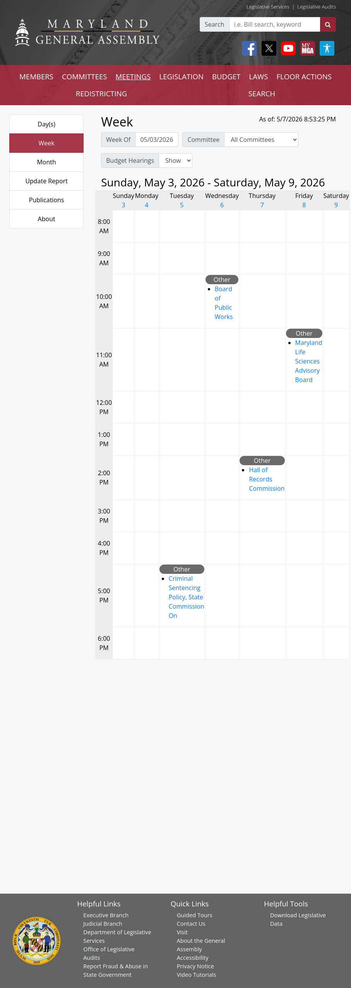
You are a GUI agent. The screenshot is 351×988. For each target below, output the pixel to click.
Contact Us (191, 923)
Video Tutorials (196, 974)
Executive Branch (105, 915)
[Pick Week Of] (156, 139)
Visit (182, 932)
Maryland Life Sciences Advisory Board (308, 361)
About (46, 219)
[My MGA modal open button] (306, 48)
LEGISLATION (181, 76)
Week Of (118, 139)
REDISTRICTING (101, 93)
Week (47, 143)
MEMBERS (36, 76)
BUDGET (226, 76)
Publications (46, 200)
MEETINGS (133, 76)
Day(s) (46, 124)
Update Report (46, 181)
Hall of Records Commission (266, 479)
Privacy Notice (195, 966)
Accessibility (193, 957)
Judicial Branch (102, 923)
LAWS (258, 76)
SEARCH (261, 93)
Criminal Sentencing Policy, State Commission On (186, 597)
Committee (203, 139)
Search (214, 24)
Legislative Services (268, 6)
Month (46, 162)
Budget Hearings (130, 160)
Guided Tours (194, 915)
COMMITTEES (84, 76)
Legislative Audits (316, 6)
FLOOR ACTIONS (304, 76)
